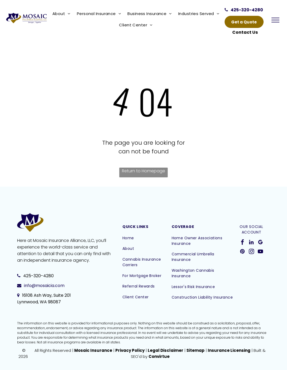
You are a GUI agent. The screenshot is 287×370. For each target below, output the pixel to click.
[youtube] (260, 252)
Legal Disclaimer (165, 350)
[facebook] (242, 242)
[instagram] (251, 252)
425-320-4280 (38, 276)
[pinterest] (242, 252)
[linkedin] (251, 242)
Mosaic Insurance (93, 350)
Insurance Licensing (229, 350)
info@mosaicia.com (44, 286)
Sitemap (195, 350)
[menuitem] (62, 13)
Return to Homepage (143, 171)
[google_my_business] (260, 242)
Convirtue (159, 356)
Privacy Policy (130, 350)
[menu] (275, 20)
